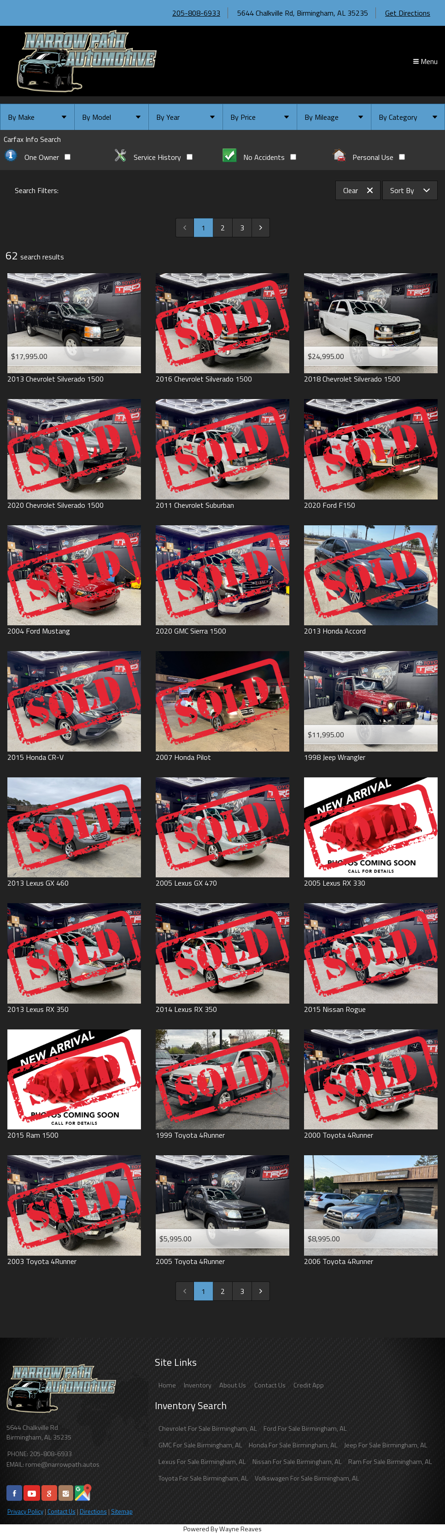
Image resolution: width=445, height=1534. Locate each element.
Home (167, 1385)
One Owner (37, 157)
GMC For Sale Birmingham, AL (200, 1445)
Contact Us (61, 1511)
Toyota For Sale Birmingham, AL (203, 1478)
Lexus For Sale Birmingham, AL (202, 1462)
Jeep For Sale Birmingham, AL (385, 1445)
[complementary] (417, 1506)
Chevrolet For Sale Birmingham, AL (207, 1428)
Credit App (308, 1385)
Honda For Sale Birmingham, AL (293, 1445)
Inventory (197, 1385)
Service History (153, 157)
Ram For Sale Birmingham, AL (390, 1462)
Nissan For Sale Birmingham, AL (297, 1462)
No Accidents (259, 157)
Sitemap (122, 1511)
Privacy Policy (25, 1511)
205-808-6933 (196, 12)
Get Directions (407, 12)
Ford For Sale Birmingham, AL (305, 1428)
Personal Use (368, 157)
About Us (232, 1385)
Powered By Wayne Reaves (222, 1529)
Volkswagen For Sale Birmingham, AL (307, 1478)
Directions (93, 1511)
